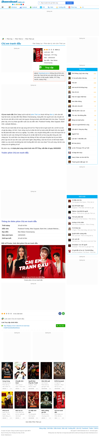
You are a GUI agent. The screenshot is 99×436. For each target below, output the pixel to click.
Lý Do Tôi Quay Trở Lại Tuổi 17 (80, 148)
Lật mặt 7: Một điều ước (79, 138)
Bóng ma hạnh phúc (78, 120)
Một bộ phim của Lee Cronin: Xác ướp (78, 111)
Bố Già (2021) (76, 143)
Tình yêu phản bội (77, 217)
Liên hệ (78, 428)
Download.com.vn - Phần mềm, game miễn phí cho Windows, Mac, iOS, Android (12, 2)
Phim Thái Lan (29, 39)
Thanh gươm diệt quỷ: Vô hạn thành (80, 162)
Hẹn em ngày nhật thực (79, 96)
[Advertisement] (49, 25)
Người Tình (75, 134)
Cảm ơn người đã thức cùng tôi (80, 125)
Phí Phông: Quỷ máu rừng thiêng (80, 74)
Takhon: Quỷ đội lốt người (80, 211)
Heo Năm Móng (77, 101)
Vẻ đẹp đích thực (77, 152)
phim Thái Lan (35, 114)
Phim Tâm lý (19, 39)
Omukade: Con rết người (79, 244)
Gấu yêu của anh (77, 106)
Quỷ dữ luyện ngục (78, 205)
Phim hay (9, 39)
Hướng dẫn (71, 428)
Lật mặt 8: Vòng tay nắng (79, 129)
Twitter (91, 428)
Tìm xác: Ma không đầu (79, 115)
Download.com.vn (3, 39)
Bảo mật (64, 428)
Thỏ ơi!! (74, 82)
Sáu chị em (75, 92)
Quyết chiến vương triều (79, 233)
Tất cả (3, 7)
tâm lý (52, 114)
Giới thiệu (50, 428)
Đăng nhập (42, 428)
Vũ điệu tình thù (77, 200)
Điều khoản (57, 428)
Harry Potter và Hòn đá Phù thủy (80, 157)
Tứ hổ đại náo (76, 228)
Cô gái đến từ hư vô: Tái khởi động (82, 250)
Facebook (85, 428)
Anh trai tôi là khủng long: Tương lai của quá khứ (80, 88)
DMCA (96, 428)
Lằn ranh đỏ (75, 239)
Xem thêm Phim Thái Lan (33, 422)
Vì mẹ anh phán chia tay (79, 78)
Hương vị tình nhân (78, 222)
